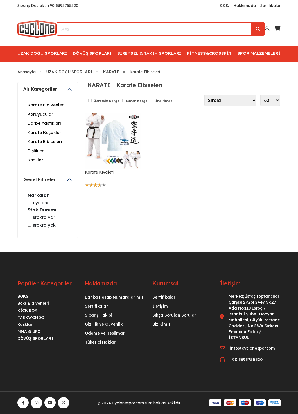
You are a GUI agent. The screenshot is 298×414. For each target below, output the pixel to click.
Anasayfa (26, 71)
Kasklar (35, 159)
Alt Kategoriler (40, 89)
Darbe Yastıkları (44, 123)
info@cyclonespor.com (252, 348)
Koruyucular (40, 114)
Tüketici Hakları (101, 342)
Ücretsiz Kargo (106, 101)
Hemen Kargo (136, 101)
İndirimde (163, 101)
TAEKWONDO (30, 317)
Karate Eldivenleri (46, 105)
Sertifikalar (270, 5)
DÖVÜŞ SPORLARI (92, 53)
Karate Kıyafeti (99, 172)
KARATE (111, 71)
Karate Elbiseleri (145, 71)
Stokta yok (44, 225)
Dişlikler (36, 150)
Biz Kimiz (161, 324)
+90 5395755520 (246, 359)
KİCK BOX (27, 310)
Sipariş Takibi (98, 315)
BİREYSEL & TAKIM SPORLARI (149, 53)
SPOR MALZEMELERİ (259, 53)
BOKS (22, 296)
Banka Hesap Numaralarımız (114, 297)
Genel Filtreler (39, 179)
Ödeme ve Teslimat (105, 333)
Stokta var (44, 217)
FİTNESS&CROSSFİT (209, 53)
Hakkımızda (244, 5)
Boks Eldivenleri (33, 303)
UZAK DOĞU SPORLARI (42, 53)
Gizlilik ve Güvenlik (104, 324)
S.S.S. (224, 5)
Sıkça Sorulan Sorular (174, 315)
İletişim (160, 306)
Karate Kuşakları (45, 132)
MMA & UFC (28, 331)
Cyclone (41, 202)
